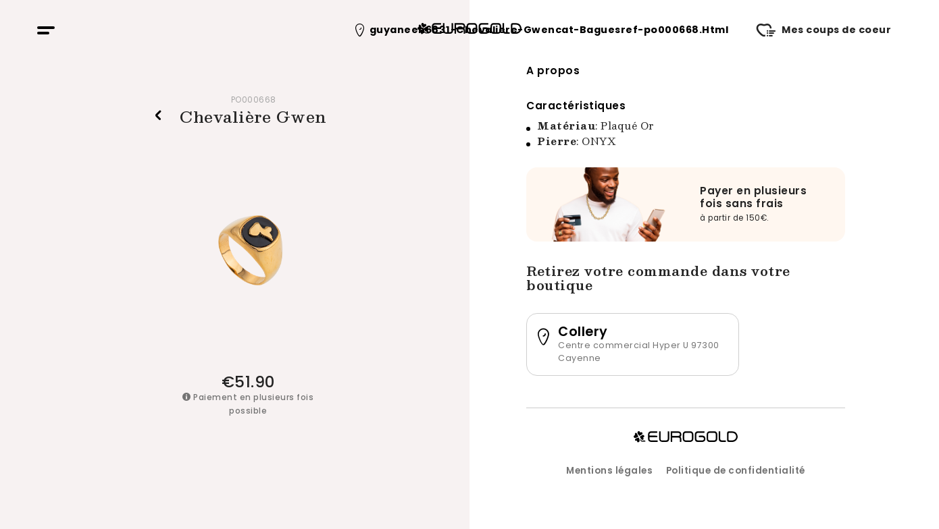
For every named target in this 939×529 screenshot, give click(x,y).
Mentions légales (609, 470)
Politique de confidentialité (735, 470)
